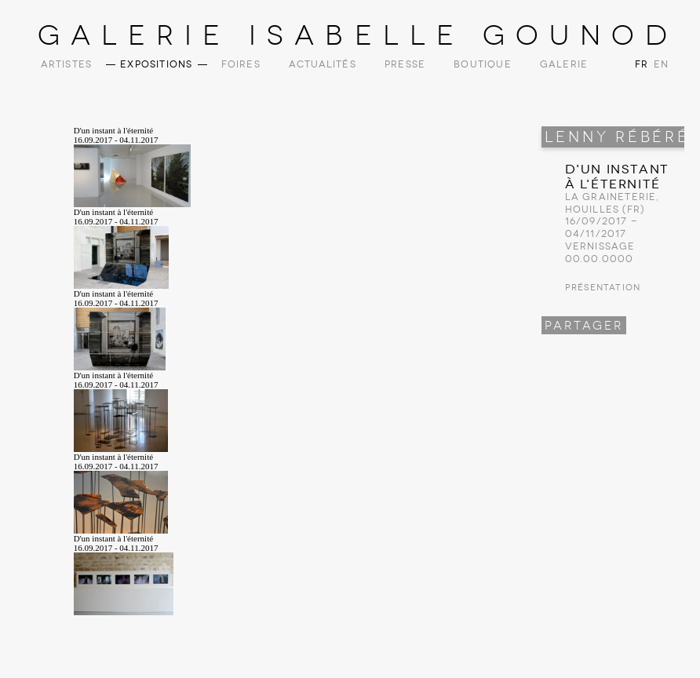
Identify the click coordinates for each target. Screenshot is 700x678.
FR (641, 64)
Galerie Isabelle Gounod (358, 35)
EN (660, 64)
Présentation (602, 287)
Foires (241, 64)
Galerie (564, 64)
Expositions (156, 64)
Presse (405, 64)
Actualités (322, 64)
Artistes (67, 64)
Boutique (483, 64)
